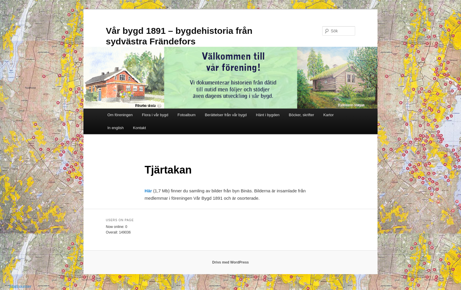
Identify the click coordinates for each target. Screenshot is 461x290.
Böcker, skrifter (301, 115)
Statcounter (20, 286)
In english (115, 128)
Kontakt (139, 128)
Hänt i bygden (268, 115)
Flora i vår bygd (155, 115)
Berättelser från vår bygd (226, 115)
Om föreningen (120, 115)
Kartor (328, 115)
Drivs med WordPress (230, 262)
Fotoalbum (187, 115)
